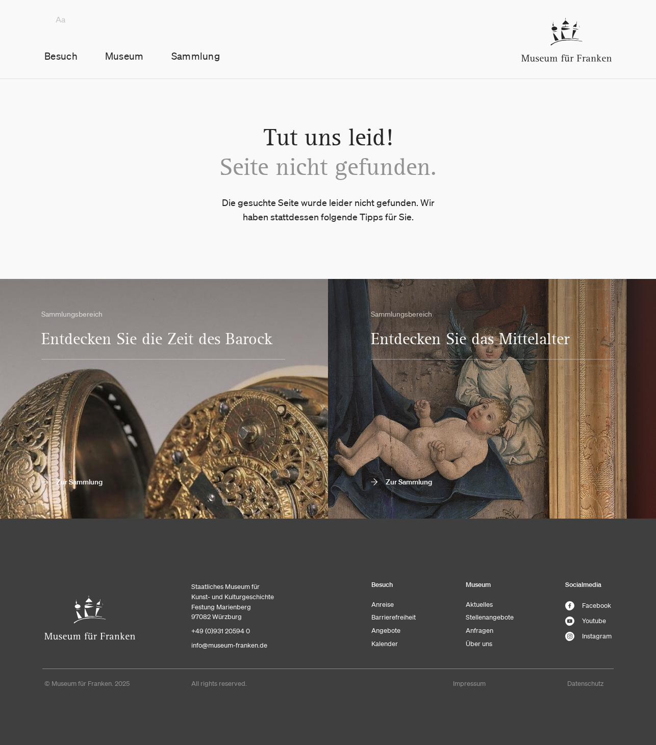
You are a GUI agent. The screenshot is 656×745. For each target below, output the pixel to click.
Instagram (588, 636)
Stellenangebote (490, 617)
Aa (60, 19)
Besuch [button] (61, 56)
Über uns (479, 643)
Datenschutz (585, 683)
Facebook (588, 605)
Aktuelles (479, 604)
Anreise (382, 604)
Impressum (469, 683)
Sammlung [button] (195, 56)
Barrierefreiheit (393, 617)
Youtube (585, 621)
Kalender (384, 643)
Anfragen (479, 630)
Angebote (385, 630)
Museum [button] (124, 56)
